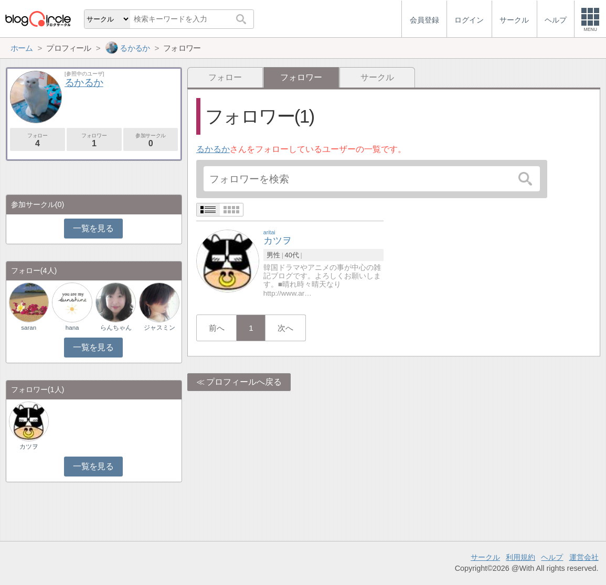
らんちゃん (116, 327)
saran (28, 327)
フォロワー (94, 140)
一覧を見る (93, 228)
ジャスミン (159, 327)
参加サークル (150, 140)
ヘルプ (552, 557)
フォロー (225, 77)
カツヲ (28, 446)
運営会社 (584, 557)
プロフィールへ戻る (244, 381)
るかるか (213, 149)
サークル (377, 77)
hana (72, 327)
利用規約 (520, 557)
